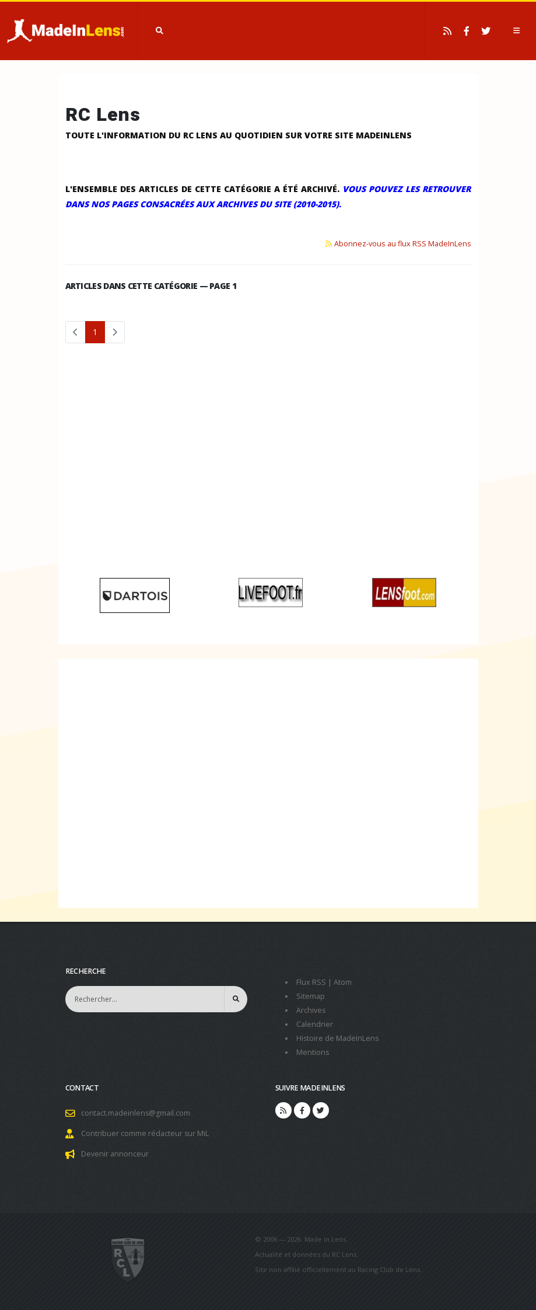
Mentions (313, 1052)
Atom (343, 982)
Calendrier (314, 1024)
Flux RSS (311, 982)
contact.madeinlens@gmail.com (136, 1113)
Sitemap (310, 996)
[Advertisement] (268, 464)
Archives (311, 1010)
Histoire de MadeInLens (338, 1038)
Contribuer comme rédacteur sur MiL (145, 1133)
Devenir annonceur (115, 1154)
